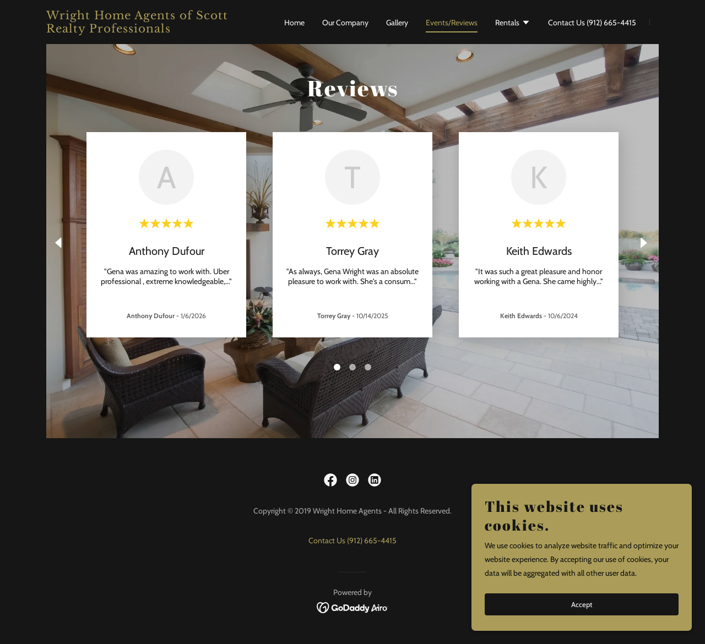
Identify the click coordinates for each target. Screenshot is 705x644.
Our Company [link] (345, 23)
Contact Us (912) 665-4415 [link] (592, 23)
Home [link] (294, 23)
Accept (581, 604)
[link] (153, 30)
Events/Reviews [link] (452, 23)
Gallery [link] (397, 23)
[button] (512, 23)
